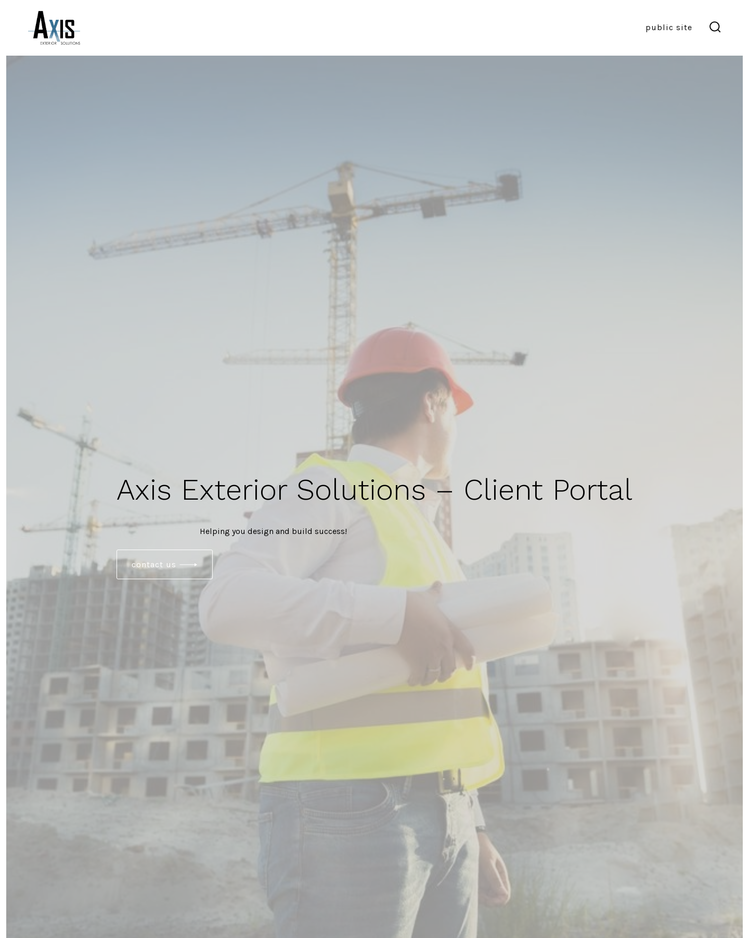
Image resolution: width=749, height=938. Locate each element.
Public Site (668, 27)
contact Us (154, 564)
